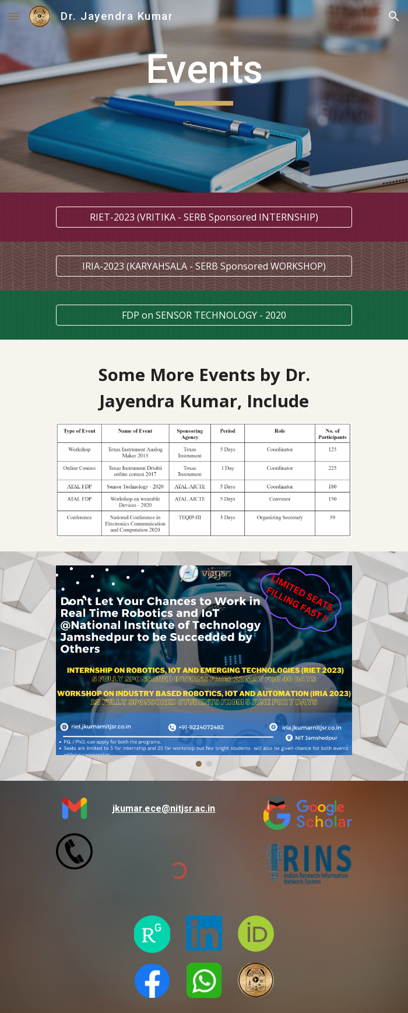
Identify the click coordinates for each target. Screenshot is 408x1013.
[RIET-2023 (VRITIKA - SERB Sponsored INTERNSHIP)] (204, 217)
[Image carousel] (203, 666)
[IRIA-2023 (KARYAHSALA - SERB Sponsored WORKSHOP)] (204, 266)
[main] (203, 96)
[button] (14, 16)
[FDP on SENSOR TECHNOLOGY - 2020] (204, 315)
